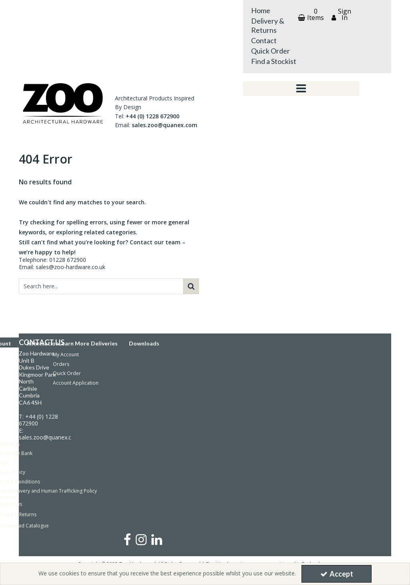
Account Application (75, 383)
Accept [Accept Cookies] (336, 573)
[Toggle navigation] (301, 88)
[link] (127, 539)
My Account (66, 354)
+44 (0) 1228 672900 (152, 116)
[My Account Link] (340, 14)
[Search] (101, 286)
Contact (264, 40)
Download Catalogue (25, 526)
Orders (61, 364)
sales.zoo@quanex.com (164, 125)
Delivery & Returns (267, 25)
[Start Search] (191, 286)
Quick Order (270, 50)
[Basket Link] (310, 14)
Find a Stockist (273, 61)
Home (260, 10)
